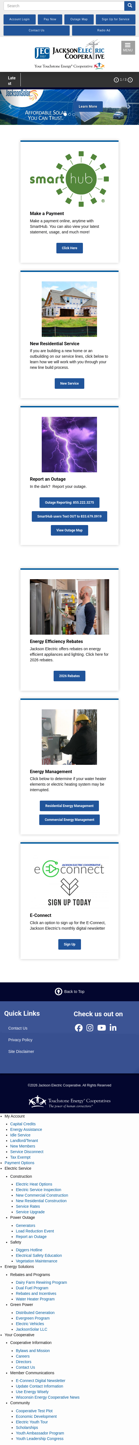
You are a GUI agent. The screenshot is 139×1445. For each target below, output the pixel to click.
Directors (23, 1362)
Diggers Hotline (29, 1250)
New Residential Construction (41, 1201)
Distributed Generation (35, 1312)
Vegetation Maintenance (36, 1261)
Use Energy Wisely (32, 1391)
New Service (69, 383)
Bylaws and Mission (33, 1350)
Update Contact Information (39, 1386)
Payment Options (19, 1163)
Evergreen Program (32, 1318)
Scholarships (27, 1427)
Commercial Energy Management (69, 820)
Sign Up (69, 944)
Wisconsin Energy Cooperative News (47, 1397)
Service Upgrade (30, 1212)
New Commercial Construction (42, 1195)
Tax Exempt (20, 1157)
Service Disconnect (26, 1151)
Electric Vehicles (30, 1324)
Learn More (88, 107)
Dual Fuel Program (32, 1288)
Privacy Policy (20, 1040)
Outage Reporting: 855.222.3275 (69, 503)
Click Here (69, 248)
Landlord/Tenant (24, 1140)
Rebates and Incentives (36, 1293)
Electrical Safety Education (39, 1255)
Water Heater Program (35, 1299)
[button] (10, 106)
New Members (22, 1146)
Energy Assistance (26, 1129)
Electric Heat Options (34, 1184)
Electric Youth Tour (32, 1422)
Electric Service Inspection (38, 1189)
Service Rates (28, 1206)
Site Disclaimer (21, 1051)
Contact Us (17, 1028)
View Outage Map (69, 530)
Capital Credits (23, 1124)
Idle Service (20, 1135)
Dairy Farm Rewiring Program (41, 1282)
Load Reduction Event (35, 1231)
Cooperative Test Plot (34, 1411)
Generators (25, 1225)
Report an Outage (31, 1236)
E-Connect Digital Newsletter (40, 1380)
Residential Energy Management (69, 806)
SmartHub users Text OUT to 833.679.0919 (69, 516)
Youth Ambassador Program (40, 1433)
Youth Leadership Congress (39, 1438)
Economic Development (36, 1416)
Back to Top (74, 991)
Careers (23, 1356)
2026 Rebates (69, 676)
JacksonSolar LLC (31, 1329)
